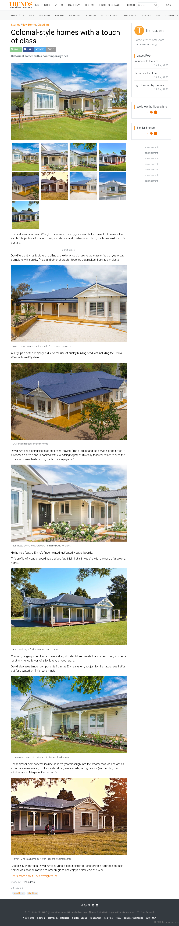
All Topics (28, 15)
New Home (44, 15)
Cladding (32, 893)
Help (51, 49)
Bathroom (74, 15)
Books (89, 5)
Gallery (74, 5)
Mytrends (42, 5)
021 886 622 (32, 912)
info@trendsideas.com (54, 912)
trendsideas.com (77, 912)
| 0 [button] (16, 49)
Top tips (146, 15)
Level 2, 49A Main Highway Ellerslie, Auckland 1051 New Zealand (121, 912)
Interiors (91, 15)
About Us (133, 5)
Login (168, 5)
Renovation (130, 15)
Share (28, 49)
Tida (158, 15)
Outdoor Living (109, 15)
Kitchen (59, 15)
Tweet (40, 49)
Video (59, 5)
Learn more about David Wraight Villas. (34, 876)
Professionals (110, 5)
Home (14, 15)
